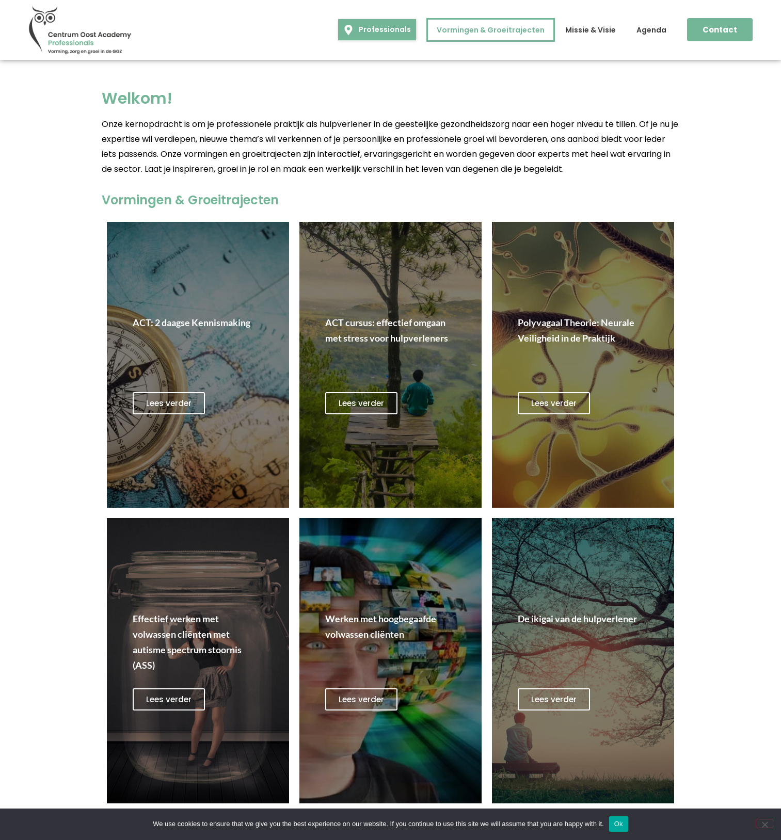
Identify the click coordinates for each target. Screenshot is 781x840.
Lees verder (169, 403)
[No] (764, 823)
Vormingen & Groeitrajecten (491, 30)
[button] (377, 29)
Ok (618, 824)
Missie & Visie (590, 30)
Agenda (651, 30)
